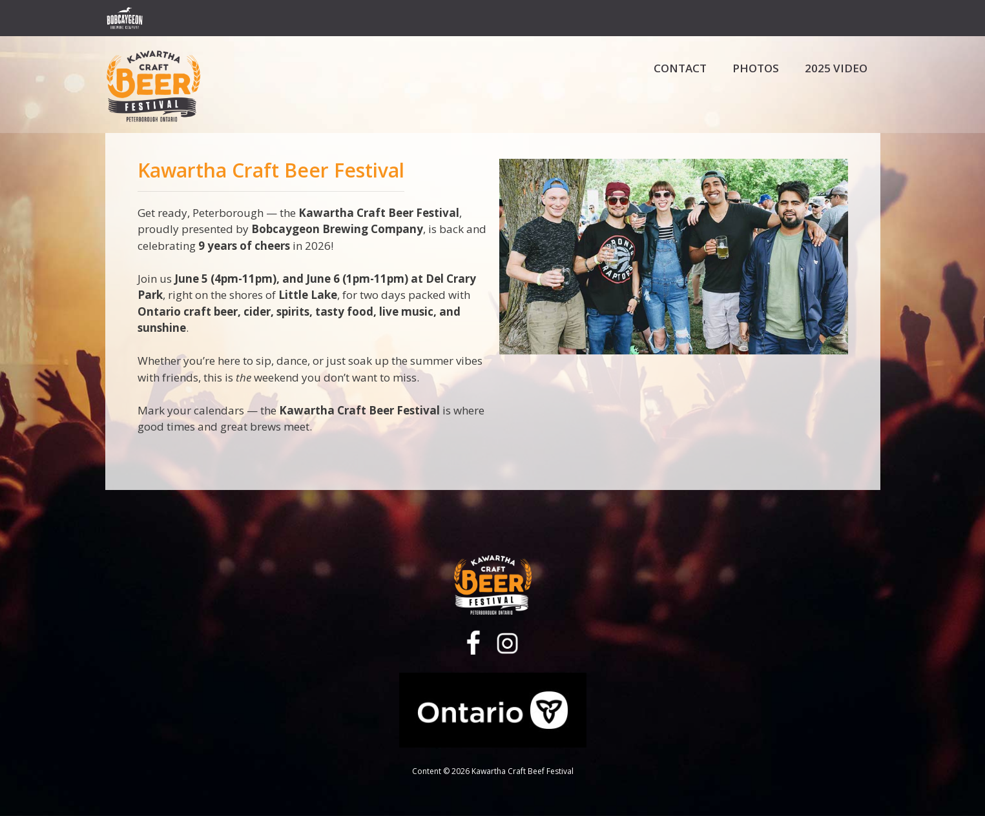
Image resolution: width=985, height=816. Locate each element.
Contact (680, 68)
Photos (755, 68)
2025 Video (836, 68)
